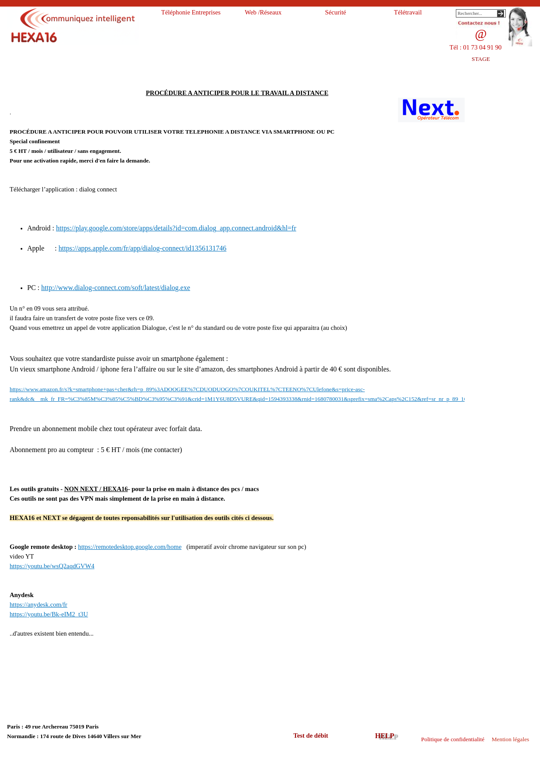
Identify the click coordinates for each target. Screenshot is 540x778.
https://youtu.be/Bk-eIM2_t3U (49, 614)
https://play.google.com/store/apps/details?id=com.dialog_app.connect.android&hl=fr (176, 228)
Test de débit (310, 735)
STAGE (481, 59)
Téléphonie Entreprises (191, 12)
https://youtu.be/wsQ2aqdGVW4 (52, 565)
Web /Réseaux (263, 12)
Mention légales (510, 739)
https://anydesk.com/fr (38, 604)
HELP (384, 735)
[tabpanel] (237, 392)
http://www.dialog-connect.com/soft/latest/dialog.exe (115, 287)
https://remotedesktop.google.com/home (129, 546)
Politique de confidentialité (452, 739)
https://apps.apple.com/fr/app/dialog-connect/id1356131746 (143, 248)
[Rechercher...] (481, 13)
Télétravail (408, 12)
